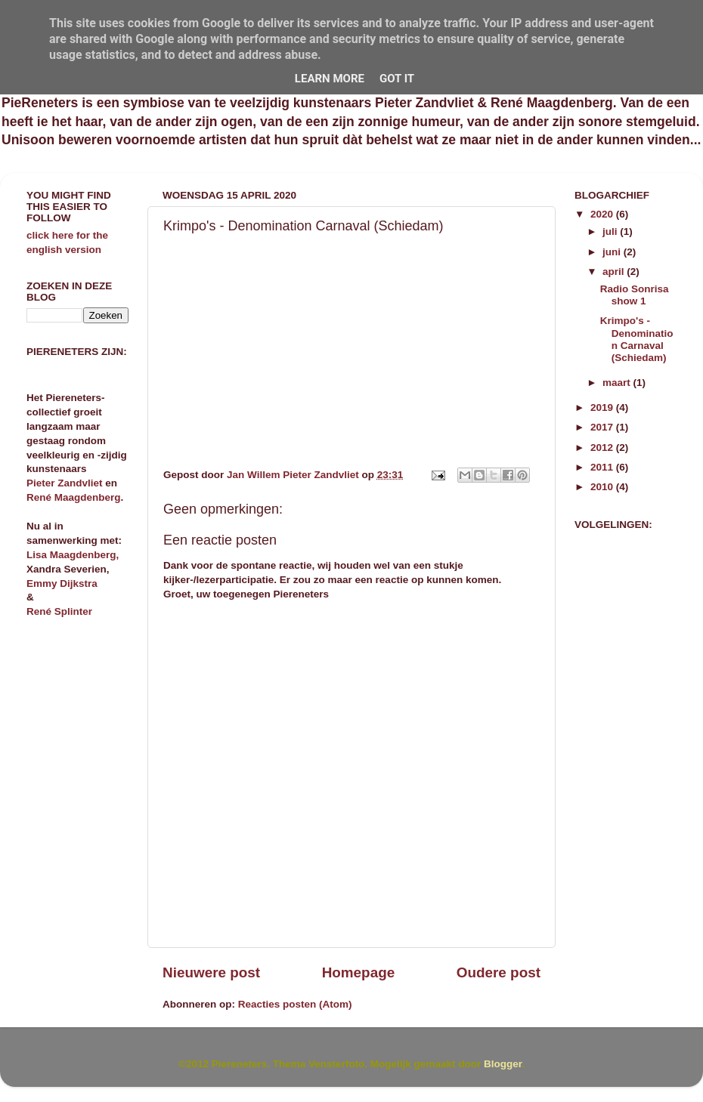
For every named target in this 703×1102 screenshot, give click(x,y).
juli (611, 231)
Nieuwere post (211, 972)
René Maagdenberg (73, 497)
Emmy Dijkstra (62, 583)
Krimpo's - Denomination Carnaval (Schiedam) (637, 339)
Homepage (358, 972)
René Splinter (59, 611)
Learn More (329, 78)
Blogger (503, 1064)
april (614, 271)
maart (617, 382)
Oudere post (498, 972)
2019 (603, 407)
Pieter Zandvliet (64, 483)
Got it (396, 78)
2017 (603, 427)
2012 (603, 447)
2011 (603, 467)
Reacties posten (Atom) (295, 1004)
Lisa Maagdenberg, (72, 554)
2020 (603, 214)
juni (613, 252)
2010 (603, 486)
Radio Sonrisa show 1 (634, 295)
